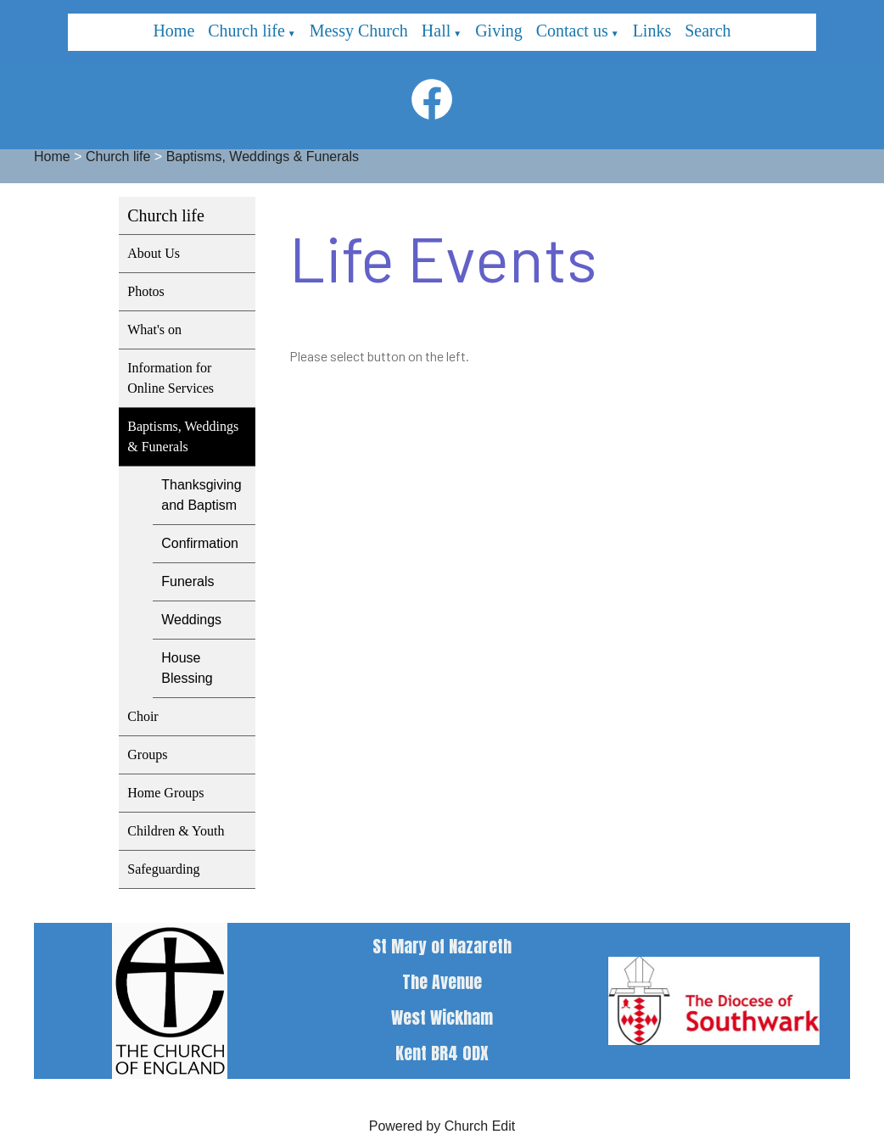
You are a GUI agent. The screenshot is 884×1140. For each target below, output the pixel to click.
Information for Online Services (170, 377)
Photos (146, 291)
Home (173, 30)
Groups (147, 754)
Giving (499, 30)
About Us (153, 253)
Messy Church (359, 30)
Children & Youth (175, 831)
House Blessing (186, 668)
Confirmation (199, 543)
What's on (154, 329)
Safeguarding (163, 869)
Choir (142, 716)
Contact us (572, 30)
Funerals (187, 581)
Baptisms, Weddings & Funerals (262, 156)
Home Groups (165, 792)
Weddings (191, 619)
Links (652, 30)
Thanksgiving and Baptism (201, 495)
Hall (436, 30)
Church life (246, 30)
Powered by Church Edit (442, 1126)
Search (707, 30)
